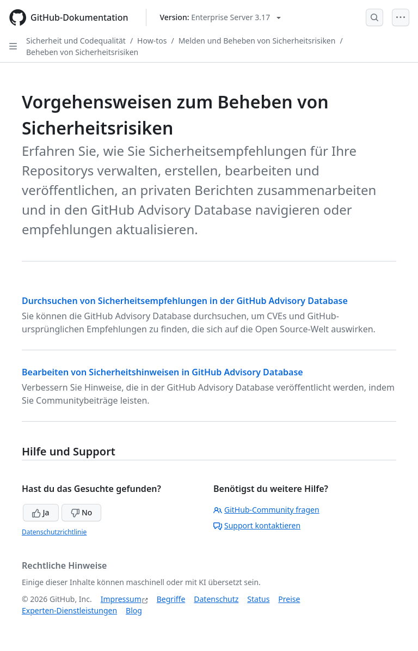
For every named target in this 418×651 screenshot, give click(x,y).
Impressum (121, 599)
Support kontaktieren (256, 525)
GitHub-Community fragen (266, 509)
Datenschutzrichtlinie (54, 532)
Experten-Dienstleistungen (69, 610)
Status (258, 599)
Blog (134, 610)
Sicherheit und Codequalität (76, 40)
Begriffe (171, 599)
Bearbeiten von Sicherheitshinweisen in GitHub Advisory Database (162, 372)
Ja (41, 512)
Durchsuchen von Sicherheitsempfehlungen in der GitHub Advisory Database (185, 301)
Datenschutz (216, 599)
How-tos (152, 40)
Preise (289, 599)
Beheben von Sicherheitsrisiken (82, 52)
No (81, 512)
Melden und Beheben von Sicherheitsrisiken (257, 40)
